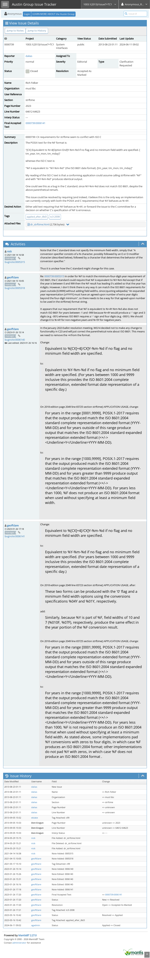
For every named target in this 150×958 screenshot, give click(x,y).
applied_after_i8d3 (37, 216)
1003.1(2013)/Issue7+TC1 (100, 4)
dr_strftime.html (39, 224)
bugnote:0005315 (15, 262)
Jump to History (37, 30)
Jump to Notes (15, 30)
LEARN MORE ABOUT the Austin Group (53, 14)
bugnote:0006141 (15, 536)
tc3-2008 (55, 216)
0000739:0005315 (54, 276)
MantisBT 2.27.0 (27, 935)
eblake (34, 817)
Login (27, 14)
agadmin (35, 925)
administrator (19, 942)
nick (9, 251)
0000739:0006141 (35, 123)
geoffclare (13, 277)
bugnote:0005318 (15, 288)
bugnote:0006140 (15, 339)
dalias (29, 56)
